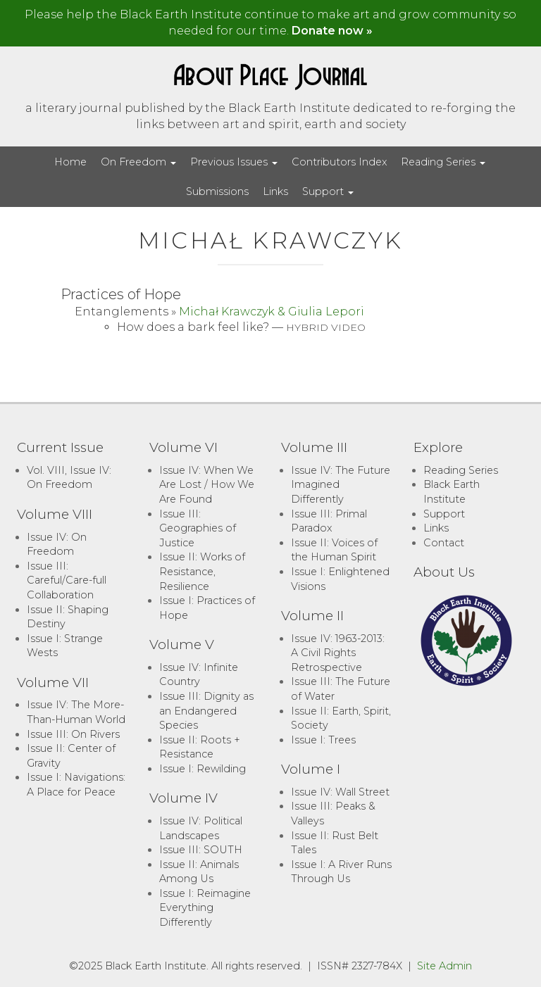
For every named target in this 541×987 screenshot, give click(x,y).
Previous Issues (234, 162)
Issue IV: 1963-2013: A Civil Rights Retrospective (338, 653)
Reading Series (443, 162)
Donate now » (332, 30)
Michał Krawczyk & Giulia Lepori (271, 311)
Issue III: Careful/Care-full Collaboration (66, 580)
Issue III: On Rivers (73, 734)
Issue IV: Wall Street (340, 792)
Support (328, 191)
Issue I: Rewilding (202, 768)
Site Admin (444, 966)
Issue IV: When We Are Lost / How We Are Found (206, 484)
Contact (443, 542)
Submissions (217, 191)
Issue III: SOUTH (200, 849)
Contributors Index (339, 162)
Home (70, 162)
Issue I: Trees (323, 740)
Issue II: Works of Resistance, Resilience (202, 571)
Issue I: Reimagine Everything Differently (205, 908)
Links (275, 191)
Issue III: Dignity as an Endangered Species (206, 710)
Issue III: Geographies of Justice (197, 528)
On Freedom (138, 162)
